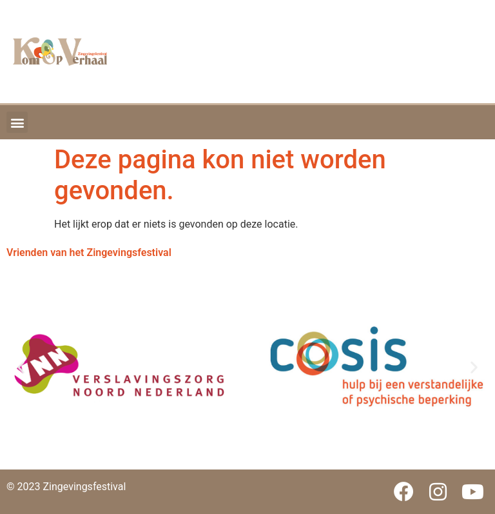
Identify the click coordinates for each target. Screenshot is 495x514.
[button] (17, 122)
